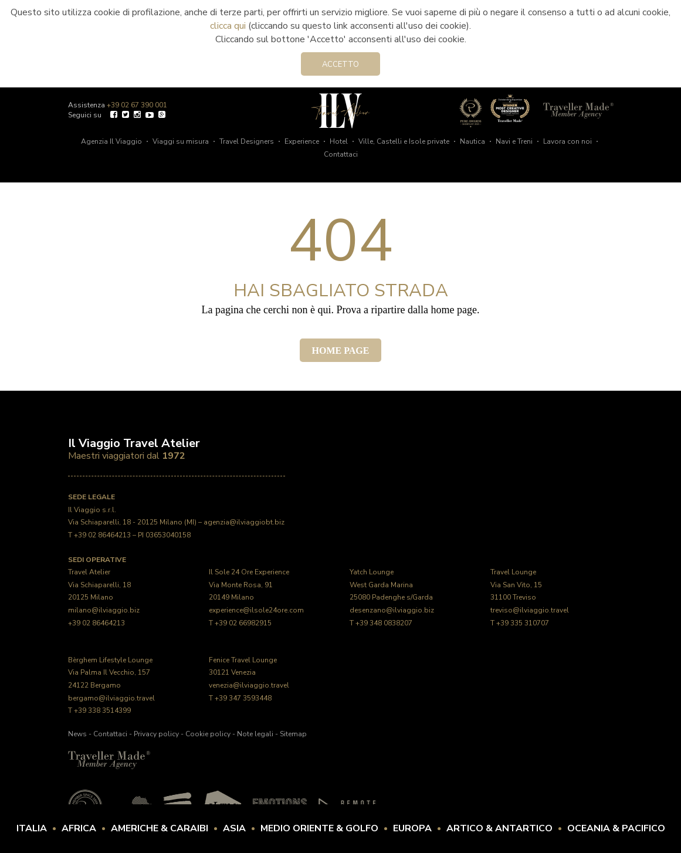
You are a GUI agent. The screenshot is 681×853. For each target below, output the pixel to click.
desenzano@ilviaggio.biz (392, 610)
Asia (234, 828)
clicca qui (228, 25)
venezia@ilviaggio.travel (249, 685)
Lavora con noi (567, 141)
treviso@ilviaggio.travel (529, 610)
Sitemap (293, 734)
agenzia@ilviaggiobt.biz (244, 522)
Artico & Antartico (499, 828)
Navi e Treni (514, 141)
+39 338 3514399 (102, 710)
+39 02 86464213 (102, 535)
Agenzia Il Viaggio (111, 141)
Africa (79, 828)
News (77, 734)
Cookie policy (208, 734)
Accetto (340, 64)
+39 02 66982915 (243, 623)
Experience (301, 141)
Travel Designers (246, 141)
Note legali (255, 734)
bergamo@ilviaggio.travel (111, 698)
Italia (31, 828)
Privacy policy (156, 734)
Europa (412, 828)
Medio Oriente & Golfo (319, 828)
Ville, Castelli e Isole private (403, 141)
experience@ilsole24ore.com (256, 610)
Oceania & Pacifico (616, 828)
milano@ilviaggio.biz (104, 610)
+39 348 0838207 (383, 623)
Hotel (339, 141)
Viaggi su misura (181, 141)
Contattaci (341, 154)
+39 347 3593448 (243, 698)
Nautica (472, 141)
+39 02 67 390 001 (137, 105)
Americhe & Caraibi (159, 828)
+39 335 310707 (522, 623)
